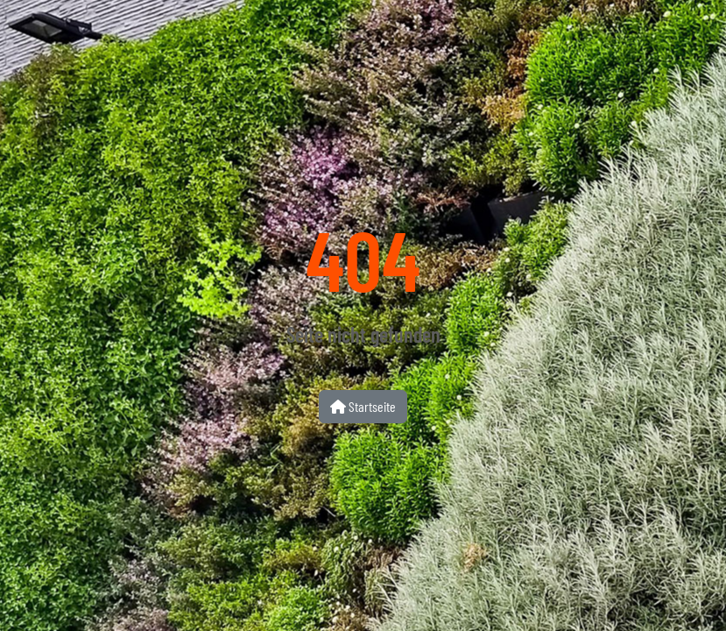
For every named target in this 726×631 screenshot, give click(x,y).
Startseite (363, 406)
